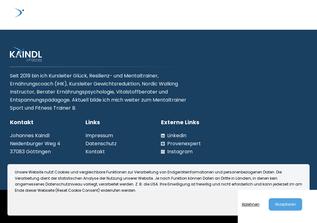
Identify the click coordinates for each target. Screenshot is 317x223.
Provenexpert (181, 143)
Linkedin (173, 135)
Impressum (99, 135)
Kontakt (95, 151)
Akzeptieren (285, 204)
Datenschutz (101, 143)
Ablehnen (250, 204)
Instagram (177, 151)
